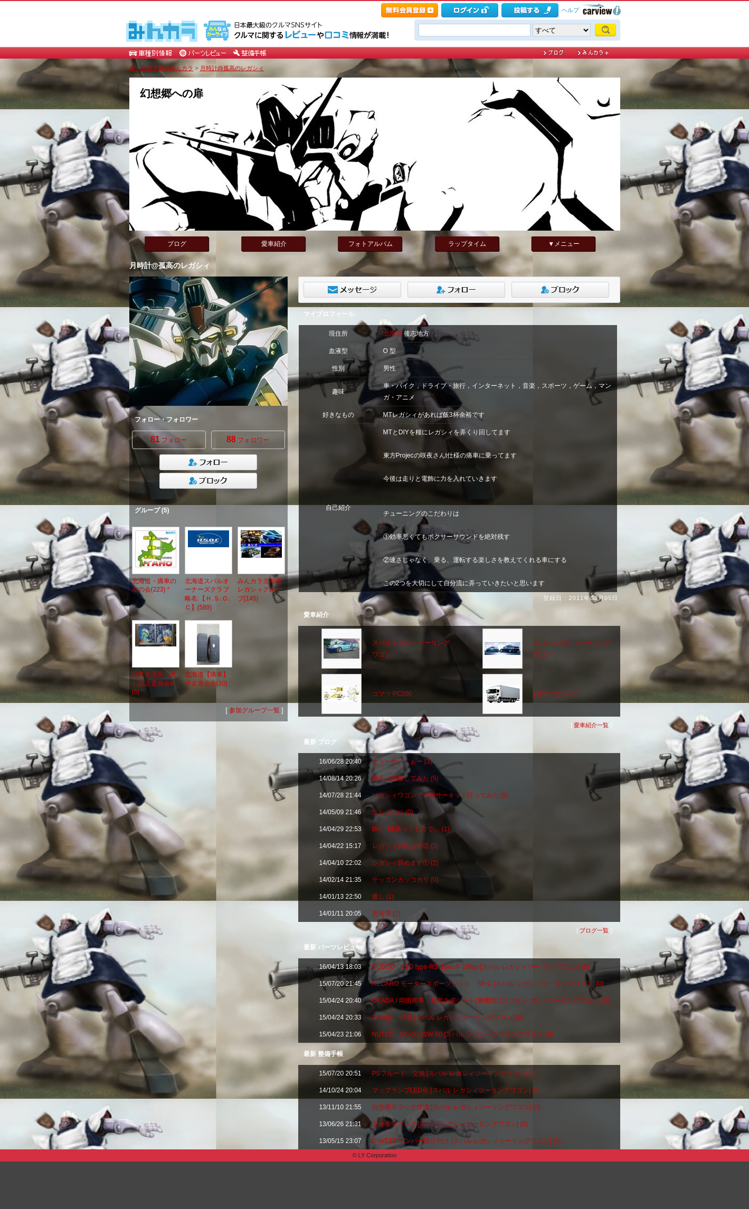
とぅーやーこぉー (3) (402, 761)
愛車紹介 (274, 243)
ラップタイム (467, 243)
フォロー (168, 439)
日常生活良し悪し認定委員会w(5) (154, 683)
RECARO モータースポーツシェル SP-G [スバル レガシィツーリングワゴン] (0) (488, 983)
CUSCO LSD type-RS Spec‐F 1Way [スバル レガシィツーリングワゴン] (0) (481, 966)
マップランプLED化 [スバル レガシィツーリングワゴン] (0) (456, 1090)
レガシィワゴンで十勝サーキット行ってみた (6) (440, 795)
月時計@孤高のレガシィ (232, 68)
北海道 (392, 333)
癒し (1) (383, 896)
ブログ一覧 (594, 930)
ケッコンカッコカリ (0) (405, 879)
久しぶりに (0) (392, 812)
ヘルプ (570, 10)
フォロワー (247, 439)
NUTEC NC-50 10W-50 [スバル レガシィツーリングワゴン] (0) (463, 1034)
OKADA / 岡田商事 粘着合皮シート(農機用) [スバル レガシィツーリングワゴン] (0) (491, 1000)
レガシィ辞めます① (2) (405, 863)
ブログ (176, 243)
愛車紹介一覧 (591, 725)
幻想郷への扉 (171, 93)
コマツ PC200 (392, 694)
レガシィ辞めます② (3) (405, 846)
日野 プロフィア (556, 694)
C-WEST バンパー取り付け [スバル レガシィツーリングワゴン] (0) (466, 1141)
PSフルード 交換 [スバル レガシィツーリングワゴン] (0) (454, 1073)
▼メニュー (564, 243)
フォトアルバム (370, 243)
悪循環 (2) (386, 913)
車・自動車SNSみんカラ (161, 68)
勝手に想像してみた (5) (405, 778)
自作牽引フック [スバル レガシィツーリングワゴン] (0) (450, 1124)
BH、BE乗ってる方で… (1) (411, 829)
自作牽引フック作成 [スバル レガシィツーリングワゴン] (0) (456, 1107)
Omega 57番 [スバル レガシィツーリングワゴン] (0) (448, 1017)
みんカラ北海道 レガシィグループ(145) (260, 590)
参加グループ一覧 (254, 710)
